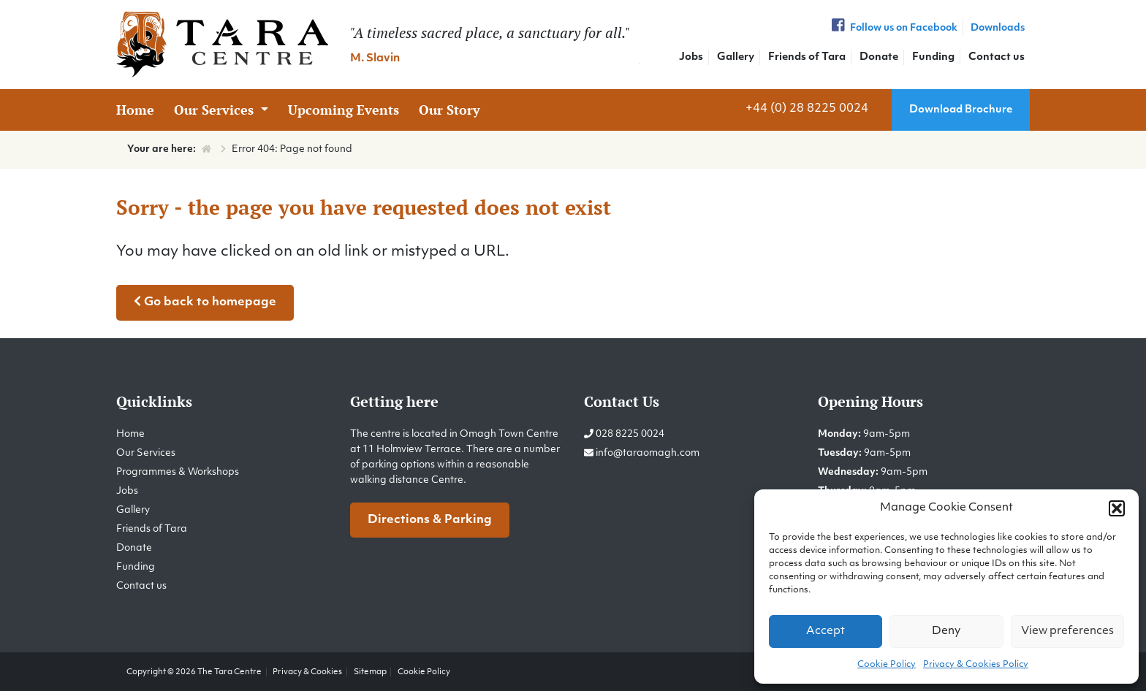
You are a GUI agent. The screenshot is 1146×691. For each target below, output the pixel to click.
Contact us (996, 57)
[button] (1116, 508)
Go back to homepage (205, 301)
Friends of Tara (807, 57)
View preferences (1067, 631)
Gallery (735, 57)
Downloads (998, 28)
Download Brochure (960, 109)
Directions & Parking (430, 520)
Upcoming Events (343, 109)
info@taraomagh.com (647, 453)
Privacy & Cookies (307, 672)
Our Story (449, 109)
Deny (946, 631)
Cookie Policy (886, 664)
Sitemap (370, 672)
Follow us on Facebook (893, 28)
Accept (825, 631)
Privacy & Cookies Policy (975, 664)
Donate (879, 57)
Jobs (691, 57)
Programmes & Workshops (177, 472)
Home (135, 109)
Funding (933, 57)
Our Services (215, 109)
